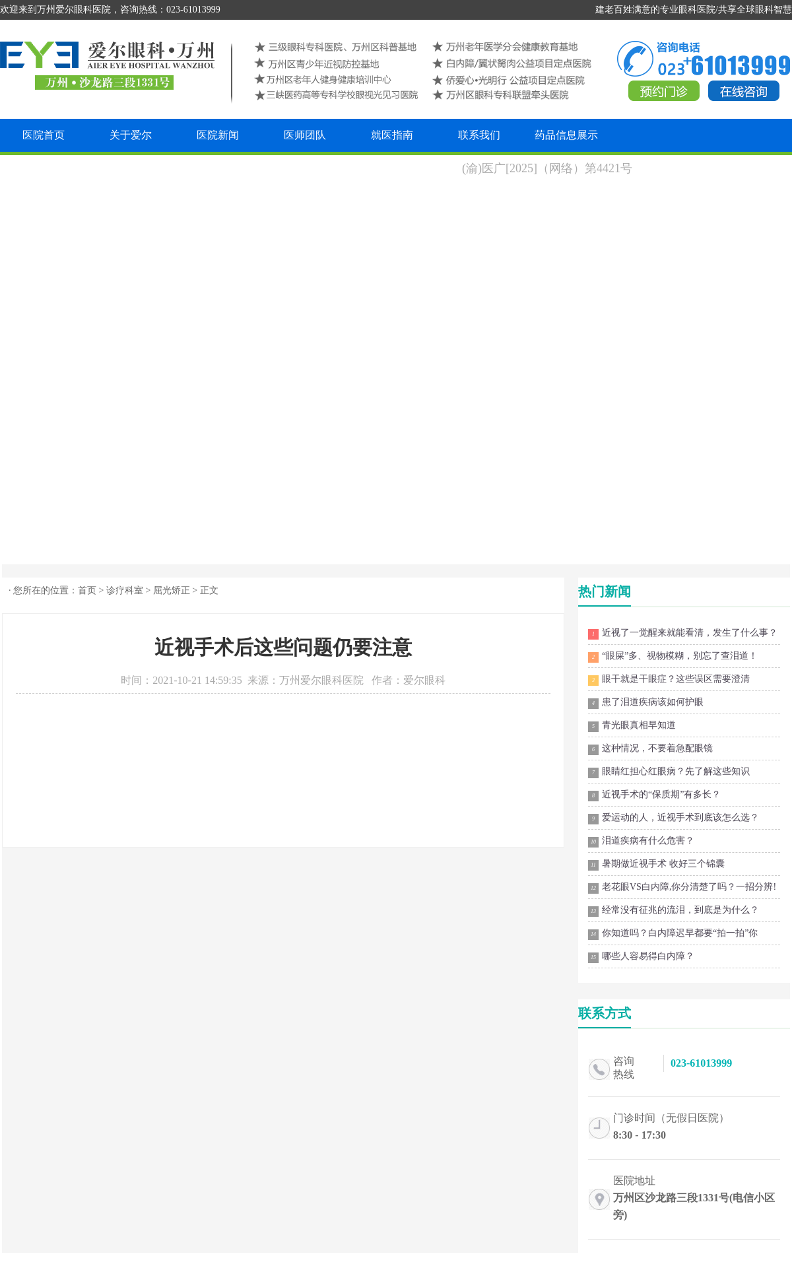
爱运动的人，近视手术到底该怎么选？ (673, 818)
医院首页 (43, 135)
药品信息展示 (566, 135)
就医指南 (392, 135)
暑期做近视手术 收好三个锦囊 (656, 865)
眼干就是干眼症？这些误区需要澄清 (669, 680)
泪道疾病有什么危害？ (641, 842)
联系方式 (604, 1013)
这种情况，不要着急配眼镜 (650, 749)
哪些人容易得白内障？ (641, 957)
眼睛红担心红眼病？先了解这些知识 (669, 772)
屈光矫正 (171, 590)
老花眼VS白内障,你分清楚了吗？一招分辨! (682, 888)
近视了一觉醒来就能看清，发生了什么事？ (682, 634)
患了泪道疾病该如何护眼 (646, 703)
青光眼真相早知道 (632, 726)
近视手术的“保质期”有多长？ (654, 795)
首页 (87, 590)
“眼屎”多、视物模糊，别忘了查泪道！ (673, 657)
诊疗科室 (124, 590)
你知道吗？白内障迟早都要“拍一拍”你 (673, 934)
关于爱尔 (131, 135)
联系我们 (479, 135)
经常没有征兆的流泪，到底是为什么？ (673, 911)
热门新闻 (604, 591)
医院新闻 (218, 135)
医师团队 (305, 135)
